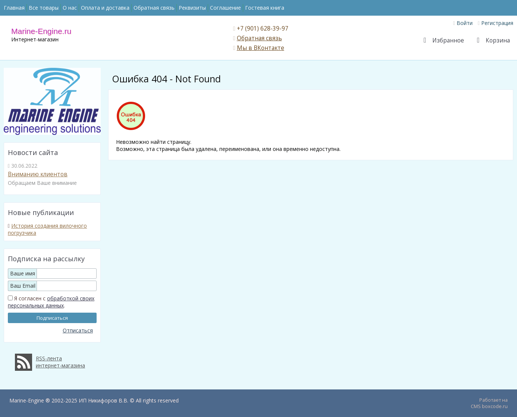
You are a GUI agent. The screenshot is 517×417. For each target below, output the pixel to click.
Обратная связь (154, 7)
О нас (70, 7)
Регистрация (495, 22)
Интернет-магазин (35, 39)
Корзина (496, 40)
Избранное (446, 40)
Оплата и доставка (105, 7)
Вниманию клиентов (38, 174)
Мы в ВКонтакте (260, 48)
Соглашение (225, 7)
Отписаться (78, 330)
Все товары (44, 7)
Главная (14, 7)
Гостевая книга (264, 7)
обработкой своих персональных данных (51, 302)
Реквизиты (192, 7)
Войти (463, 22)
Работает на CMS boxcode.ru (489, 403)
